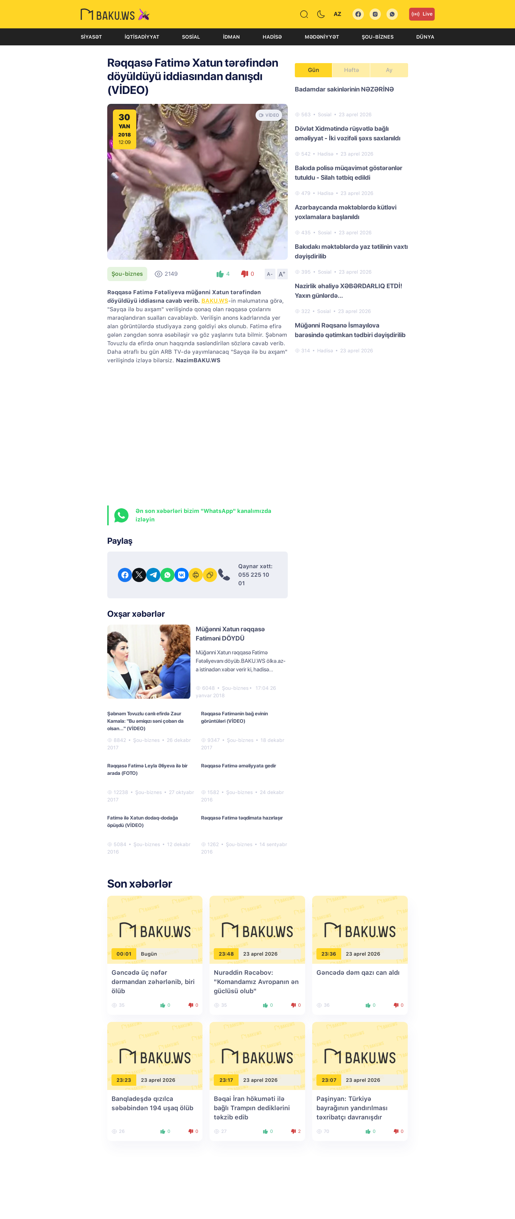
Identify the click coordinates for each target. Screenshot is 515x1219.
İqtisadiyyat (142, 37)
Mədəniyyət (322, 37)
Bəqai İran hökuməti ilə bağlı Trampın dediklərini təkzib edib (252, 1108)
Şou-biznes (378, 37)
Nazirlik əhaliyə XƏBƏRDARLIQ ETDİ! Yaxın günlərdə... (348, 290)
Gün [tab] (313, 70)
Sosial (191, 37)
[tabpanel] (351, 219)
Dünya (425, 37)
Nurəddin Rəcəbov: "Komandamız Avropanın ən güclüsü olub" (256, 982)
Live (422, 14)
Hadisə (272, 37)
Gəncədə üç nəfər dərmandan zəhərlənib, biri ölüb (153, 982)
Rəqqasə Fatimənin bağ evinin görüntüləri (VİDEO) (234, 717)
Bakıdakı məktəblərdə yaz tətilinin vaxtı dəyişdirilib (351, 251)
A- (270, 274)
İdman (231, 37)
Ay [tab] (389, 70)
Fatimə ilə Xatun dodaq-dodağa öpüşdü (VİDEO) (142, 821)
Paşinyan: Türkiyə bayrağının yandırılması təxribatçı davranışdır (352, 1108)
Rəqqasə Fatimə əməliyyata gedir (238, 765)
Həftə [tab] (351, 70)
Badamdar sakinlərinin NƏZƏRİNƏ (344, 89)
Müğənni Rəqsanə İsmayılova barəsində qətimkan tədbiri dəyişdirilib (350, 330)
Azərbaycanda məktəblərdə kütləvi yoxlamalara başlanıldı (345, 211)
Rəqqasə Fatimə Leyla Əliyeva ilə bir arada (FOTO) (147, 769)
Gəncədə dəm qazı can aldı (358, 972)
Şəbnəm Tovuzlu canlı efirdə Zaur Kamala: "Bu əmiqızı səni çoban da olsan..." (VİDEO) (145, 721)
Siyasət (91, 37)
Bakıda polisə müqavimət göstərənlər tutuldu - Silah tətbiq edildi (348, 172)
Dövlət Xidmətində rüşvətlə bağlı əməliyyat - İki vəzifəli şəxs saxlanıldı (347, 133)
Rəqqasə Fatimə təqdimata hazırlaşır (242, 818)
